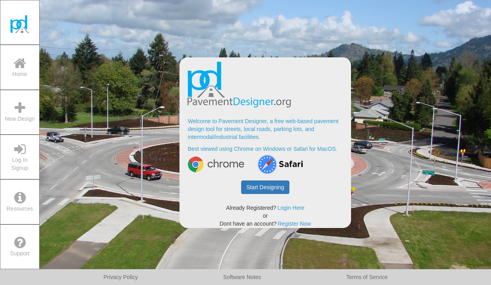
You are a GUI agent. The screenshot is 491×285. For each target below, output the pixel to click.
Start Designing (265, 187)
